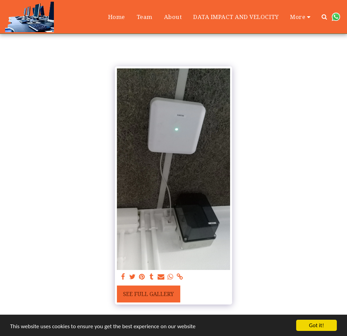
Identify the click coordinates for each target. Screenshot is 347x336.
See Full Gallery (148, 294)
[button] (324, 17)
